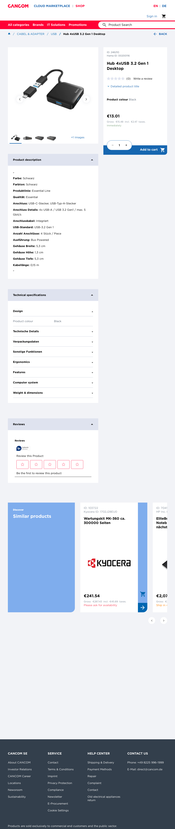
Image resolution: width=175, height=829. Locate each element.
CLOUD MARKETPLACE (52, 6)
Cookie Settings (58, 810)
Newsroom (15, 790)
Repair (92, 776)
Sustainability (17, 796)
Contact (53, 762)
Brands (38, 25)
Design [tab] (53, 311)
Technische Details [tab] (53, 331)
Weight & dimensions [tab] (53, 392)
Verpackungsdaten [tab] (53, 341)
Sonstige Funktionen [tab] (53, 351)
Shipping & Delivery (101, 762)
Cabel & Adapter (30, 34)
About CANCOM (19, 762)
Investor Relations (20, 769)
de (164, 6)
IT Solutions (56, 25)
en (155, 6)
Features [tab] (53, 372)
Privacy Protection (60, 783)
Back (160, 34)
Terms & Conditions (61, 769)
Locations (14, 783)
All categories (18, 25)
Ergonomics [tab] (53, 362)
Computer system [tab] (53, 382)
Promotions (78, 25)
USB (54, 34)
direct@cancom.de (149, 769)
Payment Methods (100, 769)
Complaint (94, 783)
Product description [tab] (53, 159)
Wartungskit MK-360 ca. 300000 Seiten (104, 520)
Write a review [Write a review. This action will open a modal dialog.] (142, 78)
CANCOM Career (19, 776)
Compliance (56, 790)
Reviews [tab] (53, 424)
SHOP (80, 6)
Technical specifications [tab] (53, 295)
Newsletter (55, 796)
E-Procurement (58, 803)
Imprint (52, 776)
